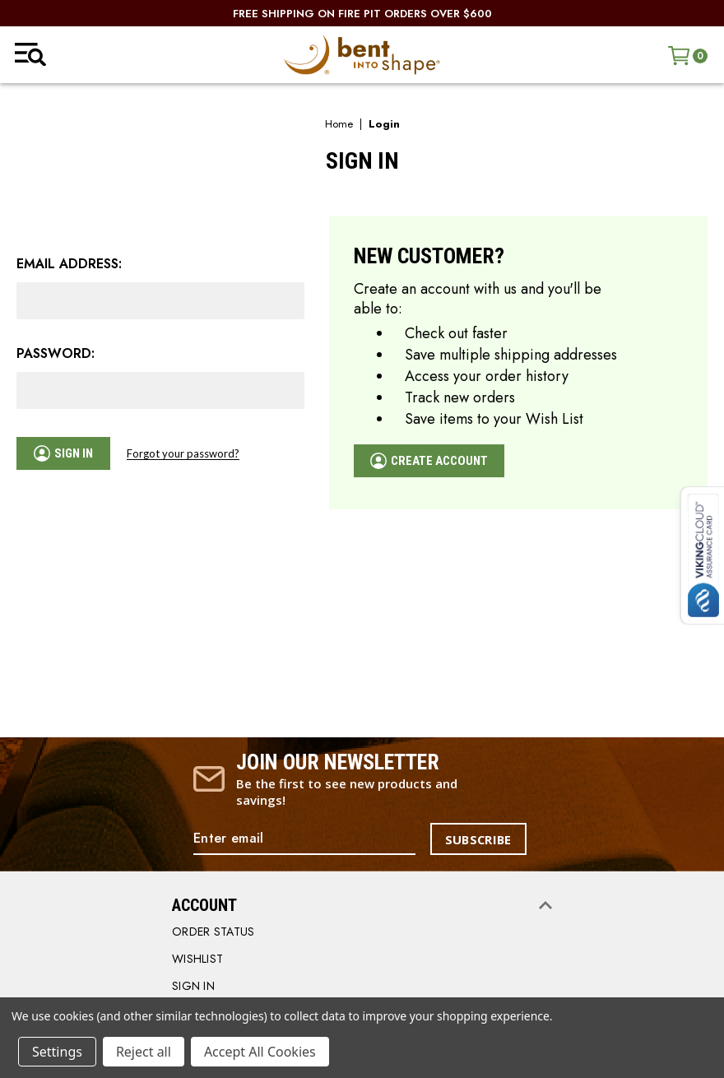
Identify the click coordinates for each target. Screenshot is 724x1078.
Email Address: (69, 264)
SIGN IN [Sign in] (193, 986)
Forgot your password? (186, 453)
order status (213, 932)
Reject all (143, 1052)
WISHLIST (197, 959)
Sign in (65, 453)
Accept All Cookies (260, 1052)
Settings (57, 1052)
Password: (55, 354)
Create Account (432, 461)
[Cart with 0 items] (688, 55)
